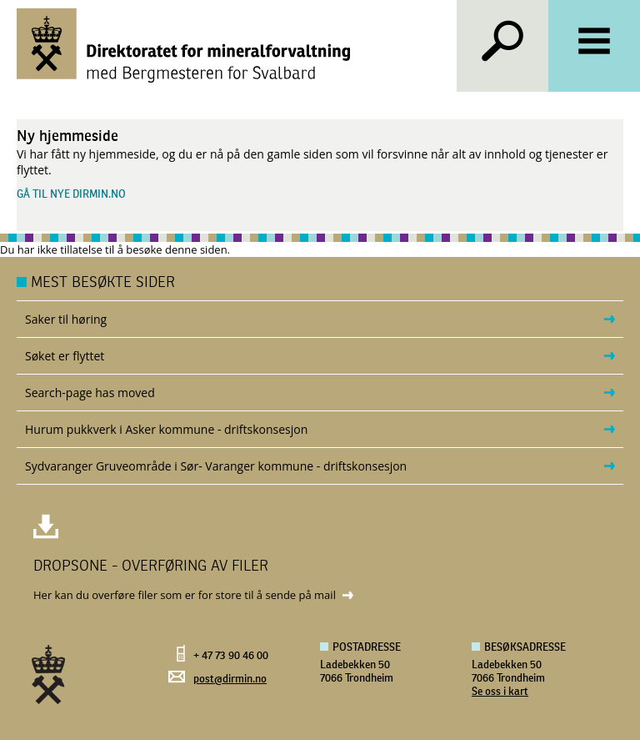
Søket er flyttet (64, 356)
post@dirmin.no (230, 679)
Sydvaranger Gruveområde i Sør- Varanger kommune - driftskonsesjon (216, 466)
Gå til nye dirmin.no (71, 194)
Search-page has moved (90, 392)
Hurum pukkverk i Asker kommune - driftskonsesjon (166, 429)
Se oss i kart (500, 692)
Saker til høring (66, 319)
